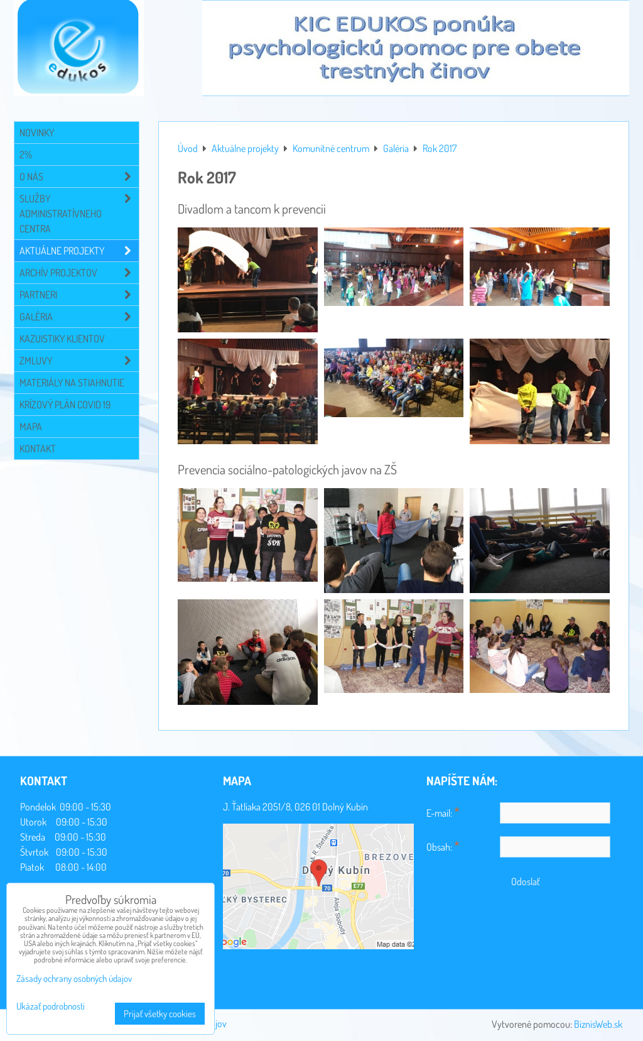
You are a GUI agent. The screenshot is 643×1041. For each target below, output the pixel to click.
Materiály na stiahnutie (71, 382)
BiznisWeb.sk (598, 1024)
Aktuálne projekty (79, 250)
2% (25, 154)
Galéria (79, 316)
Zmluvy (79, 360)
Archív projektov (79, 272)
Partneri (79, 294)
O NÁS (79, 176)
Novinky (36, 132)
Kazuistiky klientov (62, 338)
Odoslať (525, 881)
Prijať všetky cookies (160, 1014)
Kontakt (37, 448)
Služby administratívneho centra (79, 213)
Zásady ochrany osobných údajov (74, 978)
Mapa (30, 426)
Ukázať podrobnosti (50, 1006)
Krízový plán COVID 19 (65, 404)
